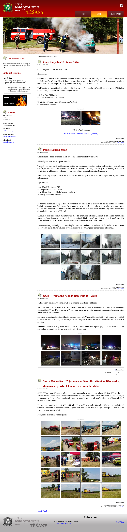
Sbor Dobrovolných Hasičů (27, 7)
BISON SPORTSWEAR (62, 523)
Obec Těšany (120, 522)
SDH (83, 14)
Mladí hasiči (115, 14)
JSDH (99, 14)
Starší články (42, 511)
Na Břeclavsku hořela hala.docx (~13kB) (81, 133)
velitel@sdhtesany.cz (9, 136)
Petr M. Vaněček (120, 142)
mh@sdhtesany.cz (8, 142)
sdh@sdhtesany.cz (9, 131)
